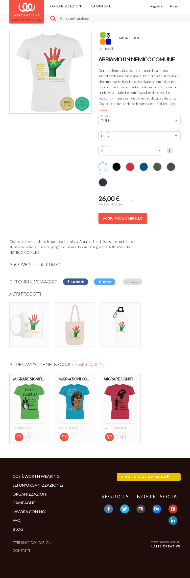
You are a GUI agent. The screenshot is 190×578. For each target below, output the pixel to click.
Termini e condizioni (32, 542)
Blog (18, 529)
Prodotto (107, 115)
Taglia (105, 146)
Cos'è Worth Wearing (36, 476)
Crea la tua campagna (145, 477)
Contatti (21, 550)
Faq (17, 520)
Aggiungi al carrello (122, 218)
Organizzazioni (66, 6)
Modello (107, 131)
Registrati (157, 6)
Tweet (104, 282)
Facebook (76, 282)
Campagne (101, 6)
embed (133, 282)
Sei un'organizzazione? (38, 485)
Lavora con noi (30, 511)
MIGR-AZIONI (91, 364)
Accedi (174, 6)
